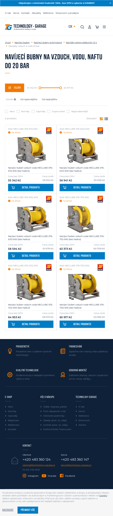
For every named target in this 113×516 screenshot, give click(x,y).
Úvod (7, 42)
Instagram (33, 476)
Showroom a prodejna (67, 13)
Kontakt (25, 13)
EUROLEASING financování (57, 429)
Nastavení (7, 510)
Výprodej (38, 111)
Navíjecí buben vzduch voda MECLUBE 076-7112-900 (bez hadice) (82, 238)
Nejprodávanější (77, 111)
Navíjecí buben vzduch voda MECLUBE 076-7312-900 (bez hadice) (82, 306)
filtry (14, 87)
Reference (48, 13)
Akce (10, 111)
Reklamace (13, 425)
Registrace (13, 420)
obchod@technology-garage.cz (39, 465)
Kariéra (82, 425)
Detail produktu (25, 188)
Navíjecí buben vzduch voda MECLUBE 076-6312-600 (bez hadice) (30, 238)
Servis (16, 13)
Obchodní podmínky (53, 416)
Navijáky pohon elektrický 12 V (81, 42)
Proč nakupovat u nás (54, 411)
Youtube (52, 476)
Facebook (70, 476)
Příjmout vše (28, 510)
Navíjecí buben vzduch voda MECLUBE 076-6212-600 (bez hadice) (82, 169)
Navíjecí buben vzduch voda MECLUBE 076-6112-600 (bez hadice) (30, 169)
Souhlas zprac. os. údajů (55, 425)
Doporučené (56, 111)
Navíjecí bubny (22, 42)
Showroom (84, 420)
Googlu (103, 495)
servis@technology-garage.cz (76, 465)
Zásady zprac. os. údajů (55, 420)
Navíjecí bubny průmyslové (48, 42)
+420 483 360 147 (75, 460)
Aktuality (36, 13)
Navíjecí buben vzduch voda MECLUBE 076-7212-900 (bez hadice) (30, 306)
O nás (8, 13)
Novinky (23, 111)
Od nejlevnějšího (28, 99)
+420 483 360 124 (37, 460)
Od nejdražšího (49, 99)
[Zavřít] (110, 3)
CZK (71, 26)
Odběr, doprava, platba (55, 406)
